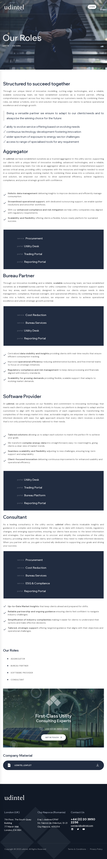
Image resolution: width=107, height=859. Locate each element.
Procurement (34, 238)
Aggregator (18, 659)
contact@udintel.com (82, 825)
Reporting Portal (35, 261)
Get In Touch (53, 737)
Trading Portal (33, 254)
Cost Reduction (35, 315)
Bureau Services (36, 322)
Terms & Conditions (77, 849)
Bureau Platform (34, 495)
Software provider (22, 672)
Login (92, 7)
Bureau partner (19, 665)
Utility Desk (31, 246)
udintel (25, 849)
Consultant (17, 679)
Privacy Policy (96, 849)
